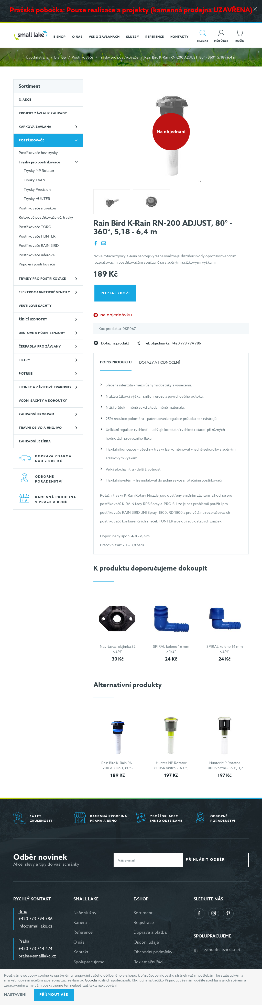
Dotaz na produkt (115, 343)
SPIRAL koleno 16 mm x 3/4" (224, 649)
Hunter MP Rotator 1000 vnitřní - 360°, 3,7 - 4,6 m (224, 767)
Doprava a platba (150, 932)
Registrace (144, 923)
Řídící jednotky (33, 319)
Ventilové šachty (35, 306)
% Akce (25, 99)
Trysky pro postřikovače (118, 57)
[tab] (116, 364)
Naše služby (84, 913)
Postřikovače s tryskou (37, 208)
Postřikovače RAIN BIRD (39, 245)
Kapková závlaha (35, 127)
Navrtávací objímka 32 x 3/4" (118, 649)
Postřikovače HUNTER (37, 236)
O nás (78, 942)
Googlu (91, 980)
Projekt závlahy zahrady (43, 113)
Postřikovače (82, 57)
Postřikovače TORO (35, 226)
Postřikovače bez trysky (38, 152)
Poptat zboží (116, 293)
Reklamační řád (148, 962)
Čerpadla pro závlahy (40, 346)
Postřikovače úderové (37, 254)
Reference (83, 932)
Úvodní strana (37, 57)
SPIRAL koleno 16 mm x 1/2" (171, 649)
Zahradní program (36, 414)
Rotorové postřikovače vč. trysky (46, 217)
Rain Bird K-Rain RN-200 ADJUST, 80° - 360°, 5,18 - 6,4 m (117, 767)
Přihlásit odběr (219, 860)
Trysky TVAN (34, 179)
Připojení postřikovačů (37, 264)
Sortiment (29, 86)
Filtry (24, 360)
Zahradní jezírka (35, 441)
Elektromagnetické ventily (44, 292)
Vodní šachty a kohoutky (43, 400)
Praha (23, 941)
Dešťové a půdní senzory (42, 333)
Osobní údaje (146, 942)
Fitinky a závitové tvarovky (45, 387)
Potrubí (26, 373)
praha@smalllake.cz (37, 956)
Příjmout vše (53, 994)
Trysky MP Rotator (39, 170)
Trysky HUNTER (37, 198)
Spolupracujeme (88, 962)
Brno (22, 912)
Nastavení (15, 994)
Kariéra (80, 923)
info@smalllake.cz (35, 926)
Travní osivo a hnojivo (40, 428)
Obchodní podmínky (153, 952)
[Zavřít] (254, 10)
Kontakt (80, 952)
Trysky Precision (37, 189)
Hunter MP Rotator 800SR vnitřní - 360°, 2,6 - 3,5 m (171, 767)
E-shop (60, 57)
